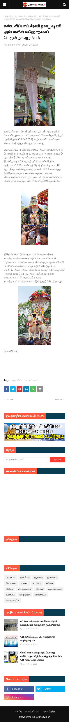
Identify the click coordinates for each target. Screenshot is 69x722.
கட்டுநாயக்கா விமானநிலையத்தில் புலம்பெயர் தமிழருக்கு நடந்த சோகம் (40, 623)
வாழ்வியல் (25, 594)
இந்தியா (38, 577)
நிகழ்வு (39, 589)
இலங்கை (52, 577)
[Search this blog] (27, 459)
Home (7, 16)
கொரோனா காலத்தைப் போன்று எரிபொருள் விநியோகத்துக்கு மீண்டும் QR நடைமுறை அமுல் (41, 656)
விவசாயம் (40, 594)
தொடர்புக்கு (49, 711)
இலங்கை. (11, 583)
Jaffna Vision (13, 45)
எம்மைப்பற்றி (32, 711)
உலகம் (24, 583)
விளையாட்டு (13, 600)
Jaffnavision (43, 717)
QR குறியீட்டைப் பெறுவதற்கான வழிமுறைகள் (37, 638)
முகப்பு (18, 711)
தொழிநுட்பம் (24, 589)
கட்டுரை (37, 583)
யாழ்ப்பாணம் (18, 16)
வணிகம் (10, 594)
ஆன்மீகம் (17, 380)
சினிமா (9, 589)
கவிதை (49, 583)
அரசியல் (10, 577)
